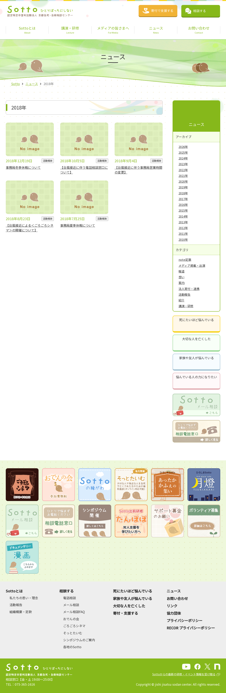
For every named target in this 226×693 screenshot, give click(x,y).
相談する (66, 590)
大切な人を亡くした (196, 338)
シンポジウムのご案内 (79, 639)
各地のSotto (72, 646)
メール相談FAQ (74, 611)
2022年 (183, 170)
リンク (172, 605)
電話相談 (69, 597)
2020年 (183, 181)
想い (181, 277)
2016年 (183, 205)
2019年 (183, 187)
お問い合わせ (177, 598)
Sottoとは (14, 590)
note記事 (185, 259)
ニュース (31, 83)
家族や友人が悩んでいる (196, 357)
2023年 (183, 164)
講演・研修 (186, 306)
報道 (181, 271)
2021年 (183, 176)
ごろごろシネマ (74, 625)
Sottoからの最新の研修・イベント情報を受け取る (183, 674)
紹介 (181, 300)
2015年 (183, 210)
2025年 (183, 152)
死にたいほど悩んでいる (196, 319)
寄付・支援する (125, 613)
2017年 (183, 199)
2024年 (183, 158)
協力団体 (174, 613)
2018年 (183, 193)
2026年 (183, 147)
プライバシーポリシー (184, 620)
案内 (181, 283)
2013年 (183, 222)
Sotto (15, 83)
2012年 (183, 228)
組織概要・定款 (21, 611)
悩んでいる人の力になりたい (196, 376)
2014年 (183, 216)
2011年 (183, 233)
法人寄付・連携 (189, 289)
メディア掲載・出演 (192, 265)
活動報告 (184, 294)
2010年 (183, 239)
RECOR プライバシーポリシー (191, 627)
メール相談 (71, 604)
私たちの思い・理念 (24, 597)
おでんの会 (71, 618)
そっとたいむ (72, 633)
